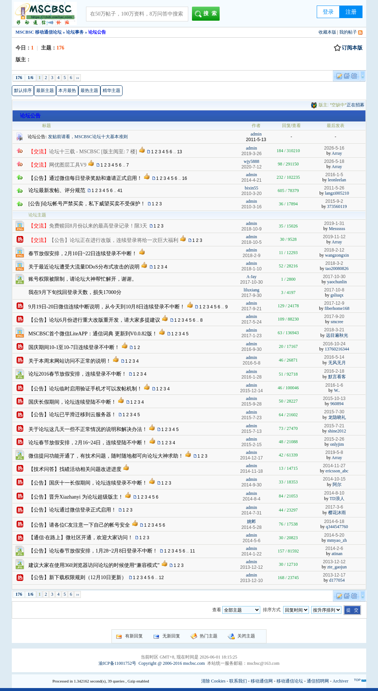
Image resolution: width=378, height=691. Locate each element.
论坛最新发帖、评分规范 (56, 190)
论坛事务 (75, 32)
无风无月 (337, 362)
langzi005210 (337, 193)
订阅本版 (348, 48)
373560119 (337, 206)
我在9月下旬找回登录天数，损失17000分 (74, 292)
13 (179, 151)
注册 (351, 12)
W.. (337, 390)
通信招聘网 (318, 681)
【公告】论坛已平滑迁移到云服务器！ (72, 414)
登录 (328, 12)
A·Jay (251, 276)
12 (161, 577)
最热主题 (89, 90)
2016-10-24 (334, 343)
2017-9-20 (334, 316)
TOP (357, 680)
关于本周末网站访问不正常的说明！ (69, 361)
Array (337, 153)
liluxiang (252, 290)
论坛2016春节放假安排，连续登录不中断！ (77, 374)
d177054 (337, 580)
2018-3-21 (334, 329)
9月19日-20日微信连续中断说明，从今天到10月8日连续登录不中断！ (106, 306)
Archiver (340, 681)
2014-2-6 (334, 548)
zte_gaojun (337, 566)
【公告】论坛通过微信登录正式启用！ (72, 510)
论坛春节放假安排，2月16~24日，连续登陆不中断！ (88, 442)
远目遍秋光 (337, 335)
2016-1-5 (334, 174)
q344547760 (337, 526)
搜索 (207, 14)
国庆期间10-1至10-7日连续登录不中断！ (74, 347)
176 (18, 77)
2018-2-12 (334, 250)
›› (77, 77)
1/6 (30, 77)
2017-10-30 (334, 276)
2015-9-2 (334, 201)
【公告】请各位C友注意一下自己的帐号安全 (79, 525)
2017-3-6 (334, 507)
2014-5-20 (334, 535)
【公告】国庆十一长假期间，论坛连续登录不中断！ (87, 483)
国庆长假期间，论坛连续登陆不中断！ (72, 402)
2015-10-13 (334, 398)
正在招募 (355, 104)
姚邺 (251, 521)
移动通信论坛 (289, 681)
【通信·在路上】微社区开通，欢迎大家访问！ (80, 537)
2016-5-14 (334, 357)
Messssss (337, 228)
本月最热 (67, 90)
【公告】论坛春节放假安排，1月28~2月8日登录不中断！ (93, 551)
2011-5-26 (334, 188)
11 (192, 551)
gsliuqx (336, 295)
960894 (337, 403)
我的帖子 (348, 32)
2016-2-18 (334, 371)
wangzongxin (337, 255)
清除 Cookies (213, 681)
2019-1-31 (334, 223)
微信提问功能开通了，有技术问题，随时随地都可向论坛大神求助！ (105, 456)
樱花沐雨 (337, 512)
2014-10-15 (334, 479)
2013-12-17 (334, 575)
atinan (336, 553)
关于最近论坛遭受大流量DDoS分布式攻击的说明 (84, 267)
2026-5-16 (334, 148)
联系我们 (238, 681)
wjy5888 (251, 161)
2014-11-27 (334, 465)
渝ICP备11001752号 (117, 663)
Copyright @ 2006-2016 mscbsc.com (171, 663)
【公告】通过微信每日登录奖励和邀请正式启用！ (85, 178)
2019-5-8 (334, 452)
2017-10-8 (334, 290)
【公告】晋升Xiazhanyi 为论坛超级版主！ (75, 497)
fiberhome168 (336, 308)
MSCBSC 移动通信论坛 (39, 32)
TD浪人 (337, 498)
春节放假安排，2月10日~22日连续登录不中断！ (82, 253)
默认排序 (23, 90)
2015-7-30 (334, 411)
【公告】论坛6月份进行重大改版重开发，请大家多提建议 (94, 320)
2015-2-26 (334, 439)
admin (256, 134)
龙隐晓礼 (337, 417)
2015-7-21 (334, 425)
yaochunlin (337, 281)
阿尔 (337, 484)
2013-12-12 (334, 561)
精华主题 (111, 90)
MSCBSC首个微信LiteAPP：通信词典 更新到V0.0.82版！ (92, 333)
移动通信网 (262, 681)
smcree (337, 321)
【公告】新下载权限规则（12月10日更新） (77, 577)
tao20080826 (337, 268)
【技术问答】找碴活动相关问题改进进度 (74, 469)
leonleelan (337, 179)
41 (119, 190)
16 (184, 178)
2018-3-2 (334, 263)
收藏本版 (327, 32)
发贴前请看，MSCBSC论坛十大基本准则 (88, 136)
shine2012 (337, 431)
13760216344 (337, 349)
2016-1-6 (334, 385)
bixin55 (251, 188)
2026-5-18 (334, 161)
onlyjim (337, 444)
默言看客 (337, 376)
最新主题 (45, 90)
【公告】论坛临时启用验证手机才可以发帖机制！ (85, 388)
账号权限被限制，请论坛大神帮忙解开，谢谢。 (82, 279)
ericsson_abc (337, 470)
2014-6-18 (334, 521)
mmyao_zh (337, 540)
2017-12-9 (334, 303)
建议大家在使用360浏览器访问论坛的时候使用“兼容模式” (93, 565)
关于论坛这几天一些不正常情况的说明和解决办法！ (87, 429)
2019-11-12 (334, 236)
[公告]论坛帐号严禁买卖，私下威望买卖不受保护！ (86, 203)
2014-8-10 (334, 493)
